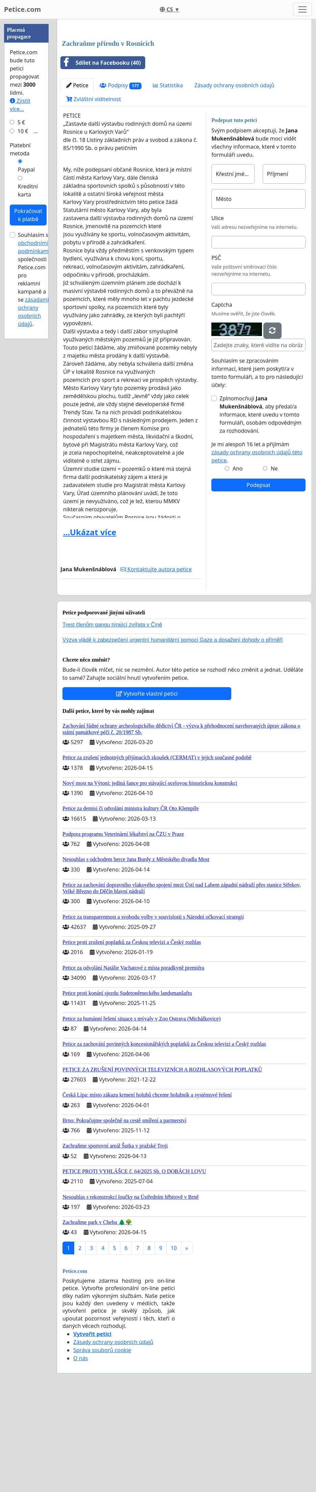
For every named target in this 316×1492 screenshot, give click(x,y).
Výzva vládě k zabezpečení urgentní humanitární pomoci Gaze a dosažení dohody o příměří (172, 734)
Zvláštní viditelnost (93, 193)
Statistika (168, 179)
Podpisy (120, 180)
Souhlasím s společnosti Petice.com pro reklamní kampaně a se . (34, 481)
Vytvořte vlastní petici (147, 788)
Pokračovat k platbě (28, 417)
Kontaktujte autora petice (156, 663)
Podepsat (258, 579)
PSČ (216, 352)
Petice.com (22, 9)
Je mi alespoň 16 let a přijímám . (256, 546)
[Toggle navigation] (302, 9)
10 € (23, 333)
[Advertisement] (184, 77)
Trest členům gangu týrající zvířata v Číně (112, 719)
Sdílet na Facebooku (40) (101, 157)
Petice (77, 179)
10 (173, 1342)
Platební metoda (20, 351)
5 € (21, 324)
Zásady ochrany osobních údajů (234, 179)
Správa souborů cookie (102, 1444)
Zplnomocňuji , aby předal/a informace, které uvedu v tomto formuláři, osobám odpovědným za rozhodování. (260, 509)
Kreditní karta (28, 392)
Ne (274, 563)
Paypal (26, 371)
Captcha (221, 399)
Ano (238, 563)
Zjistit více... (20, 307)
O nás (80, 1452)
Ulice (217, 312)
